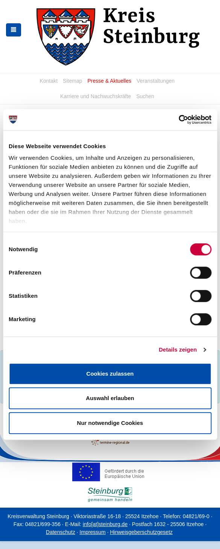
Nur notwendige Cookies (110, 423)
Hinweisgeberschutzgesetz (141, 532)
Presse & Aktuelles (109, 81)
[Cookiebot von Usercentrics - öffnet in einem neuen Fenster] (178, 119)
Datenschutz (60, 532)
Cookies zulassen (110, 373)
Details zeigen (178, 349)
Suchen (145, 96)
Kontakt (49, 81)
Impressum (93, 532)
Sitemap (72, 81)
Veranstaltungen (155, 81)
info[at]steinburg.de (105, 524)
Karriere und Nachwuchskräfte (95, 96)
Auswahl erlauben (110, 398)
